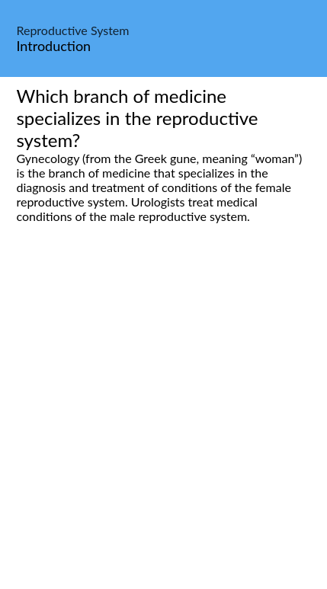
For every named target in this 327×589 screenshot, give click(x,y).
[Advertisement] (163, 423)
